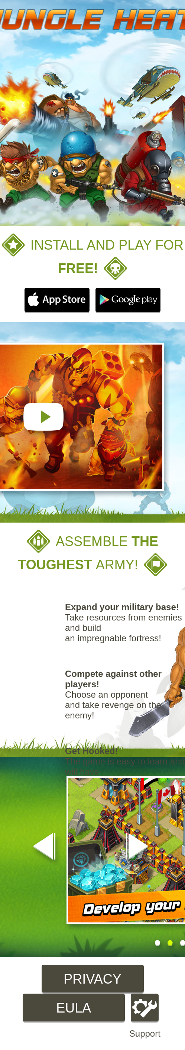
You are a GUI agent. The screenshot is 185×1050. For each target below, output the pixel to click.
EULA (73, 1008)
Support (144, 1016)
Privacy (92, 979)
